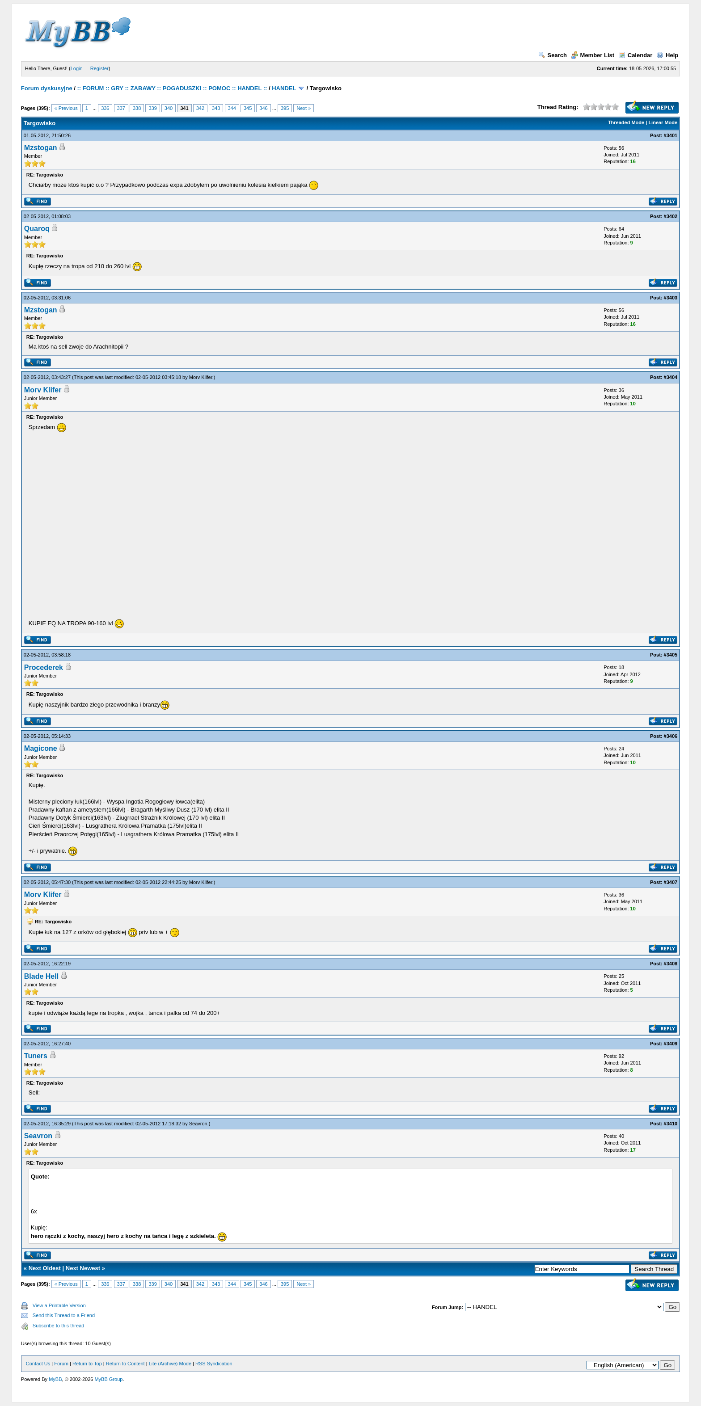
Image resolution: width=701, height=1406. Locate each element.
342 (200, 108)
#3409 (671, 1043)
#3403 (671, 297)
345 (248, 108)
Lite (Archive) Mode (170, 1363)
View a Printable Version (59, 1305)
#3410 (671, 1123)
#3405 (671, 654)
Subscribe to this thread (58, 1325)
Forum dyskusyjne (46, 88)
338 (137, 108)
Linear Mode (662, 122)
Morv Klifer (200, 377)
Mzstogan (40, 148)
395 (285, 108)
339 (152, 108)
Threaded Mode (626, 122)
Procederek (43, 667)
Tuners (35, 1056)
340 (169, 108)
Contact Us (38, 1363)
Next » (303, 108)
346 (263, 108)
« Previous (66, 108)
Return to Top (87, 1363)
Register (99, 68)
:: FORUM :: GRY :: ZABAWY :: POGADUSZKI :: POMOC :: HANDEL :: (172, 88)
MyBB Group (108, 1379)
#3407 (671, 882)
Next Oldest (45, 1268)
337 (121, 108)
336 (105, 108)
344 (232, 108)
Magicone (40, 748)
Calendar (635, 55)
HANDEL (284, 88)
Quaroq (37, 228)
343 (216, 108)
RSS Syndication (213, 1363)
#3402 (671, 216)
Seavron (198, 1123)
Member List (593, 55)
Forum (61, 1363)
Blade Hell (41, 976)
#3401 (671, 135)
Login (77, 68)
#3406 (671, 736)
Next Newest (83, 1268)
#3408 (671, 963)
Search (552, 55)
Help (667, 55)
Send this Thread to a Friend (64, 1315)
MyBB (55, 1379)
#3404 (671, 377)
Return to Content (125, 1363)
